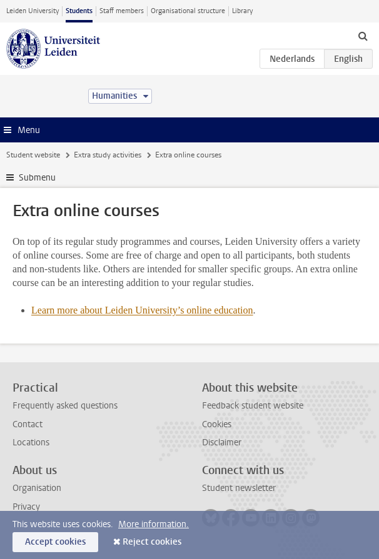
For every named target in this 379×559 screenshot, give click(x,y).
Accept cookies (55, 542)
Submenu (37, 178)
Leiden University (32, 11)
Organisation (37, 488)
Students (79, 11)
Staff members (121, 11)
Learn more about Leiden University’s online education (142, 310)
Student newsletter (239, 488)
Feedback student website (252, 406)
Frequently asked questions (65, 406)
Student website (33, 155)
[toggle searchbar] (363, 36)
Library (242, 11)
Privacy (26, 507)
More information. (153, 524)
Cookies (216, 424)
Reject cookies (152, 542)
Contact (28, 424)
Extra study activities (107, 155)
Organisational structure (188, 11)
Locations (31, 442)
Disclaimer (221, 442)
